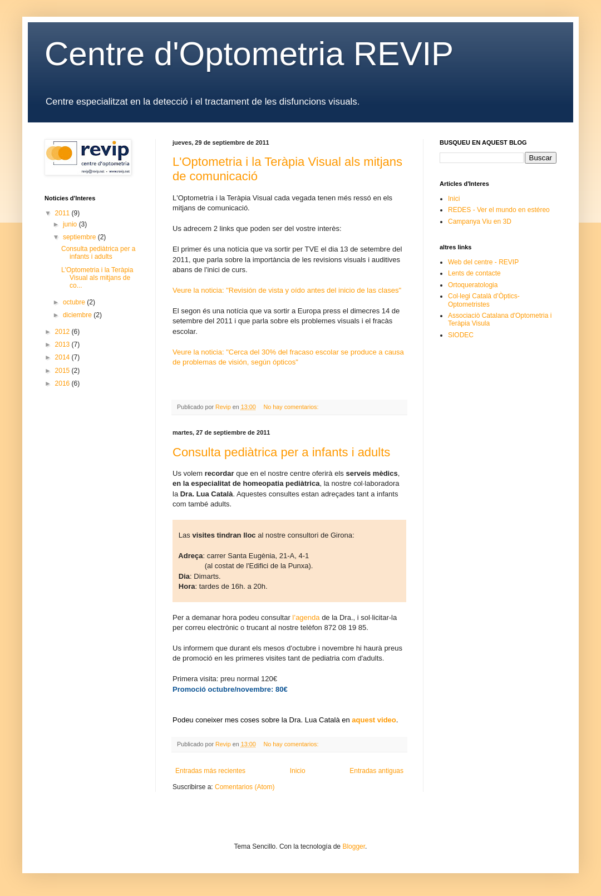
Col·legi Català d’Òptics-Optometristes (484, 300)
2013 (63, 344)
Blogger (353, 846)
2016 (63, 383)
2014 (63, 357)
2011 (63, 213)
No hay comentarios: (291, 406)
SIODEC (461, 335)
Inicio (298, 771)
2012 (63, 332)
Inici (454, 199)
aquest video (374, 720)
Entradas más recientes (210, 771)
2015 (63, 371)
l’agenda (305, 617)
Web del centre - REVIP (483, 262)
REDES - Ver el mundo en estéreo (499, 210)
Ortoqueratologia (472, 285)
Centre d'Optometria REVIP (249, 53)
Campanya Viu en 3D (479, 221)
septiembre (80, 237)
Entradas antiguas (376, 771)
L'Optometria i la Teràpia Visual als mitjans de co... (97, 278)
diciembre (78, 315)
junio (71, 224)
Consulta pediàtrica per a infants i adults (281, 452)
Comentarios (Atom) (244, 787)
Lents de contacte (474, 273)
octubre (75, 302)
